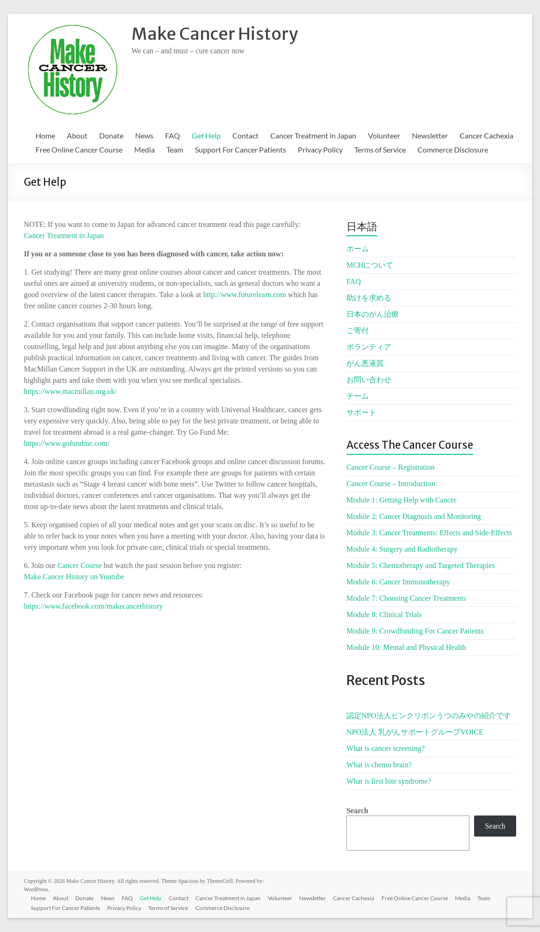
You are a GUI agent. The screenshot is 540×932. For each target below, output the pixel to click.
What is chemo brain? (379, 765)
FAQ (172, 135)
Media (144, 149)
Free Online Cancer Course (79, 149)
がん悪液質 (365, 363)
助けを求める (368, 298)
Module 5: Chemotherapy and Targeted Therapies (420, 565)
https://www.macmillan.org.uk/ (70, 391)
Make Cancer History (214, 33)
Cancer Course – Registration (390, 467)
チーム (357, 396)
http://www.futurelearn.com (244, 295)
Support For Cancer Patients (240, 149)
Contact (245, 135)
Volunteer (384, 135)
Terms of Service (380, 149)
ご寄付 (357, 331)
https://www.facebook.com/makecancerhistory (93, 606)
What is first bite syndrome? (388, 781)
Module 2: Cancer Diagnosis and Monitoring (413, 516)
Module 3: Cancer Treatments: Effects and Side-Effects (429, 533)
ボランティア (368, 347)
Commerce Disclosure (453, 149)
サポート (361, 412)
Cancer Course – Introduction (390, 484)
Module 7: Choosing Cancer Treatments (406, 598)
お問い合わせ (368, 380)
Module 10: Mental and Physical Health (406, 647)
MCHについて (369, 265)
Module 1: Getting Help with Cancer (401, 500)
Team (174, 149)
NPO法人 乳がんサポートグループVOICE (414, 732)
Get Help (206, 135)
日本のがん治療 (372, 314)
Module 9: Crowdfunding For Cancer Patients (415, 631)
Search (357, 811)
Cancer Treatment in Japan (313, 135)
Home (45, 135)
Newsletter (430, 135)
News (144, 135)
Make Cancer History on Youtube (74, 577)
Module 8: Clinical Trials (384, 615)
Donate (111, 135)
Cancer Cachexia (486, 135)
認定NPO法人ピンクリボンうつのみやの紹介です (428, 716)
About (77, 135)
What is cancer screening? (385, 748)
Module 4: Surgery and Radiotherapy (402, 549)
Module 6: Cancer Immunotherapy (398, 582)
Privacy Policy (320, 149)
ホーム (357, 249)
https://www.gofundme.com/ (66, 443)
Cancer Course (80, 565)
